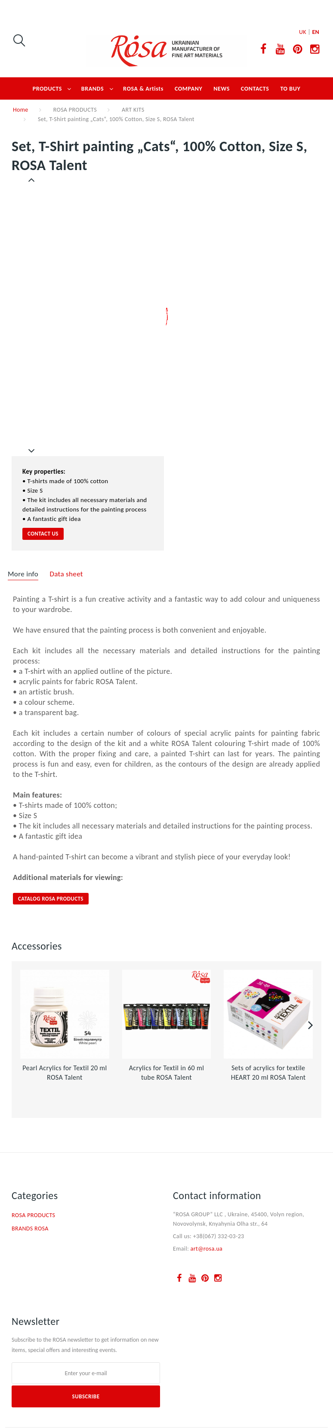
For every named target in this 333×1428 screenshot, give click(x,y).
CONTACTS (255, 88)
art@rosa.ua (207, 1248)
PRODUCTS (47, 88)
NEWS (221, 88)
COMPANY (188, 88)
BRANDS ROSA (30, 1228)
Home (20, 109)
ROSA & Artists (143, 88)
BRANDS (92, 88)
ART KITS (133, 109)
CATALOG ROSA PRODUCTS (50, 898)
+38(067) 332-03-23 (218, 1236)
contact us (43, 533)
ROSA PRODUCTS (75, 109)
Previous (32, 180)
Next (32, 451)
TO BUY (290, 88)
